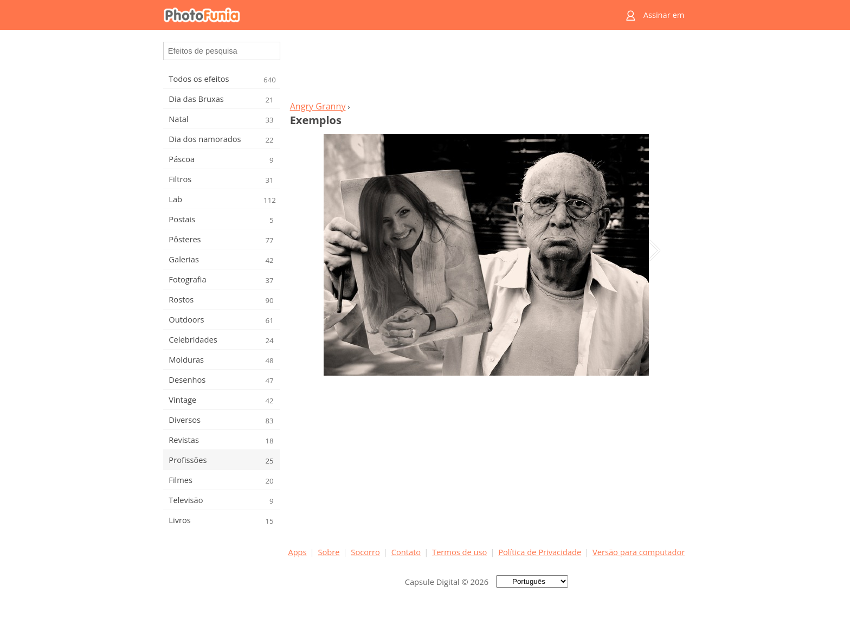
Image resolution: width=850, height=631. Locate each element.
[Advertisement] (486, 68)
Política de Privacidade (539, 551)
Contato (406, 551)
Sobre (328, 551)
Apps (297, 551)
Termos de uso (459, 551)
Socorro (365, 551)
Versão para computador (639, 551)
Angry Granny (318, 106)
